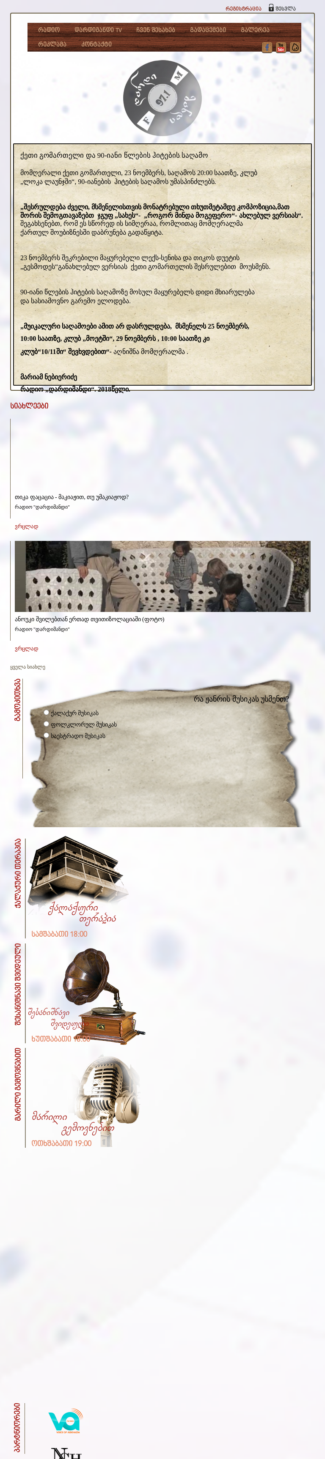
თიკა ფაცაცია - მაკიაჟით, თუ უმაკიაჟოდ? (72, 497)
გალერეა (255, 30)
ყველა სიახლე (27, 667)
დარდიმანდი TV (97, 30)
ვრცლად (27, 526)
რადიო (49, 30)
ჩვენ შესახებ (155, 30)
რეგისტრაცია (244, 9)
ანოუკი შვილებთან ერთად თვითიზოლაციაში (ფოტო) (89, 619)
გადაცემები (208, 30)
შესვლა (285, 9)
